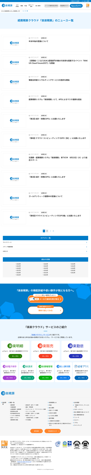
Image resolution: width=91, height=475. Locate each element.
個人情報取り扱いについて (81, 412)
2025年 (46, 264)
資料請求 (36, 431)
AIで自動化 (17, 5)
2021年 (73, 266)
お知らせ (5, 251)
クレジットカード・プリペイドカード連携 (36, 409)
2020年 (18, 268)
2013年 (46, 272)
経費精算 (12, 405)
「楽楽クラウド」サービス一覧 (81, 406)
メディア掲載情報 (8, 247)
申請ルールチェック (30, 415)
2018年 (73, 268)
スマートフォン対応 (30, 411)
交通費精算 (13, 407)
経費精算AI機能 (14, 420)
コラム (76, 423)
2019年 (46, 268)
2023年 (18, 266)
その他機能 (28, 420)
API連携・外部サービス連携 (32, 413)
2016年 (46, 270)
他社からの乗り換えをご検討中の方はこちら (76, 6)
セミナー (76, 420)
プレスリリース (7, 242)
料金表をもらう (64, 6)
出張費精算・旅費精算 (15, 409)
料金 (25, 6)
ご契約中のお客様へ (75, 1)
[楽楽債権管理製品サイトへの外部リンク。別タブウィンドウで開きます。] (45, 372)
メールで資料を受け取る (51, 6)
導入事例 (37, 6)
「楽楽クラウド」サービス (40, 335)
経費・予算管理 (29, 407)
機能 (22, 6)
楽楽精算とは (53, 403)
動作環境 (51, 418)
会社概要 (76, 403)
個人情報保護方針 (79, 415)
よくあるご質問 (85, 1)
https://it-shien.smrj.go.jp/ (24, 462)
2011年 (19, 275)
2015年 (73, 270)
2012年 (73, 272)
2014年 (19, 272)
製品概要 (4, 403)
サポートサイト (78, 409)
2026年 (19, 264)
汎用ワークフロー (14, 418)
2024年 (73, 264)
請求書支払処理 (14, 411)
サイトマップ (78, 425)
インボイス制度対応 (15, 415)
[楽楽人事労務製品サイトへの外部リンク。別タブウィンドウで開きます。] (63, 372)
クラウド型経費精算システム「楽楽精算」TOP (10, 11)
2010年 (46, 275)
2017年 (19, 270)
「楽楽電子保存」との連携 (32, 418)
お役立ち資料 (53, 413)
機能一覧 (12, 403)
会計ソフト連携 (31, 5)
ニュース (76, 417)
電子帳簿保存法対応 (15, 413)
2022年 (46, 266)
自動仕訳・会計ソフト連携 (32, 405)
